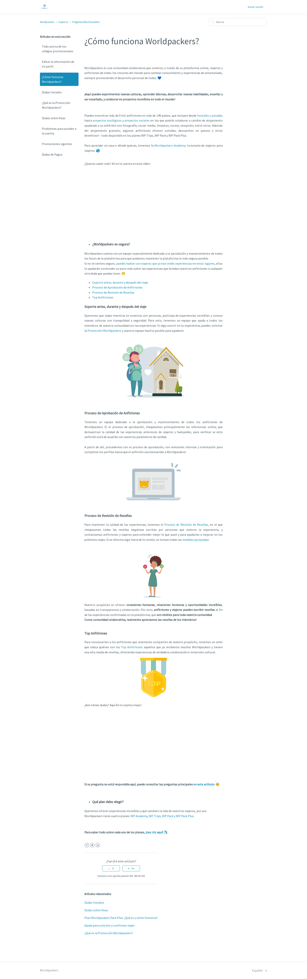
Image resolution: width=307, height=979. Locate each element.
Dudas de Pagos (52, 154)
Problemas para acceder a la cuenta (59, 131)
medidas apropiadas (195, 540)
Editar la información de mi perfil (58, 64)
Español (258, 970)
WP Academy (139, 816)
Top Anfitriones (132, 647)
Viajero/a (63, 22)
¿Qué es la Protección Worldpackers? (56, 105)
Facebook (86, 845)
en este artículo (203, 784)
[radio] (111, 868)
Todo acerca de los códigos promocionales (57, 48)
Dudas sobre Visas (53, 118)
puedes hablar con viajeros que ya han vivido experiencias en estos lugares (165, 263)
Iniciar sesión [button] (255, 7)
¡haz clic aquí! (154, 832)
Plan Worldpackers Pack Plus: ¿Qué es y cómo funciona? (121, 918)
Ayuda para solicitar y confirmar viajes (109, 925)
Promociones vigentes (57, 144)
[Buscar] (237, 22)
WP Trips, (155, 816)
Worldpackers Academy (170, 145)
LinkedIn (97, 845)
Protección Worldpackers (104, 331)
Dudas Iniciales (52, 92)
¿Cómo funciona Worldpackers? (52, 79)
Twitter (92, 845)
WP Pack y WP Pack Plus (178, 816)
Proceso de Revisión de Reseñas (186, 524)
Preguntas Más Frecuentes (85, 22)
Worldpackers (47, 22)
